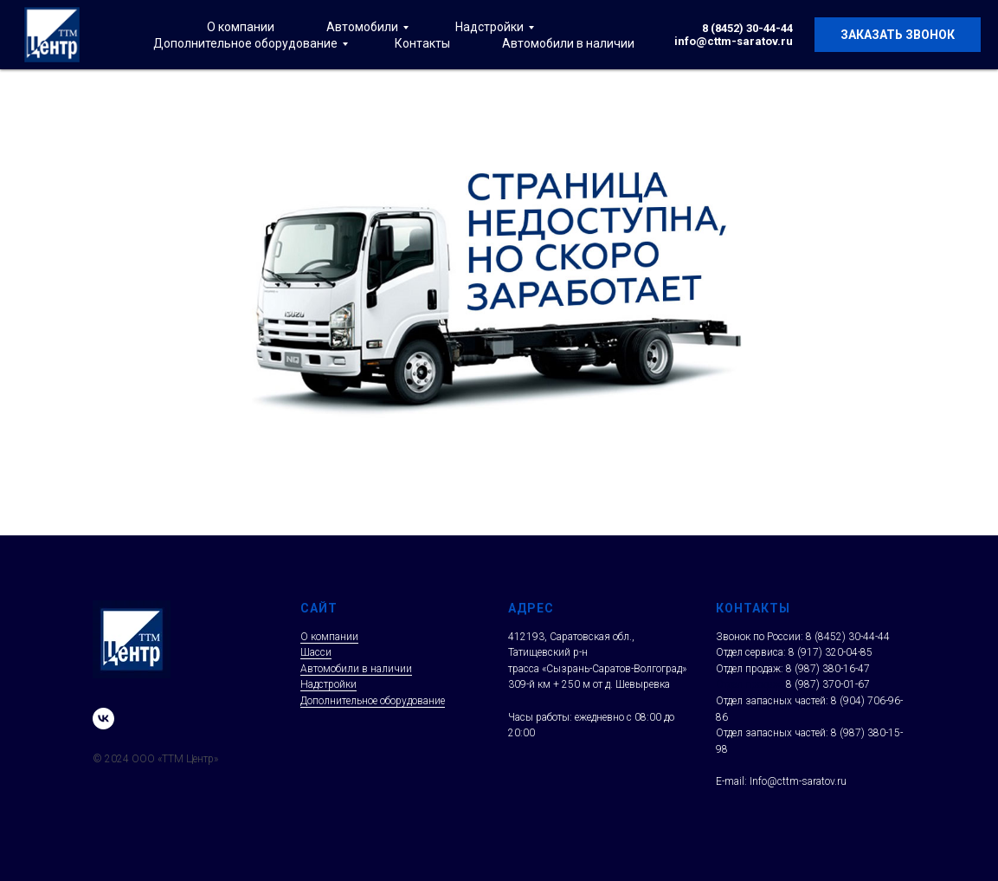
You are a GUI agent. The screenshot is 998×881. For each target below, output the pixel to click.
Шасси (316, 652)
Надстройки (489, 27)
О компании (240, 27)
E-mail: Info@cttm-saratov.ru (781, 781)
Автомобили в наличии (568, 43)
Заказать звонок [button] (897, 35)
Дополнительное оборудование (245, 43)
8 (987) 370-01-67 (828, 684)
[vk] (103, 718)
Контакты (422, 43)
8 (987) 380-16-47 (828, 669)
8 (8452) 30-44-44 (747, 28)
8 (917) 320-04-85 (830, 652)
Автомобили (362, 27)
